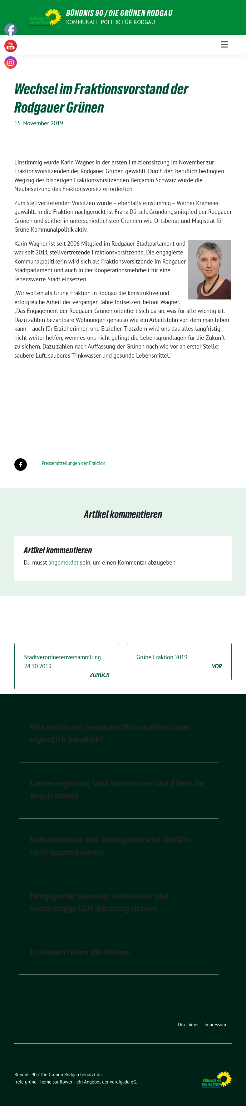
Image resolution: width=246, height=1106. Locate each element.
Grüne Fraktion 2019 (179, 662)
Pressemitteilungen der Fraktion (73, 463)
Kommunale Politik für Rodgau (110, 22)
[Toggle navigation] (224, 44)
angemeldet (63, 562)
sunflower (62, 1082)
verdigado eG (123, 1082)
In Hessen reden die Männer (80, 952)
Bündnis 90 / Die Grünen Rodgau (119, 13)
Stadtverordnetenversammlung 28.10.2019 (67, 666)
